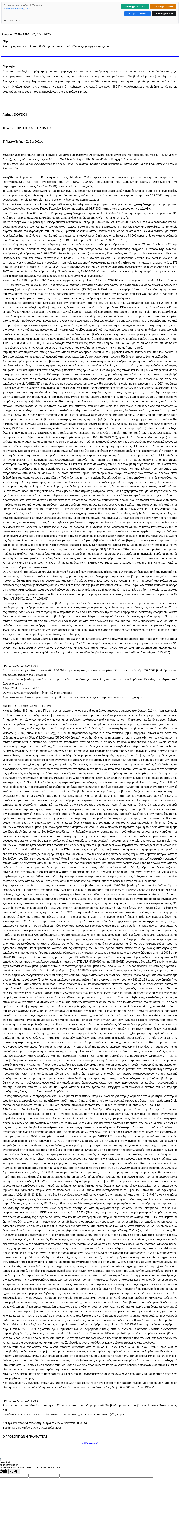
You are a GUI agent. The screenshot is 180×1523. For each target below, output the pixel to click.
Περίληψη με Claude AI (163, 7)
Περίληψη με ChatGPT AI (135, 7)
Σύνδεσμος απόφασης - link (17, 9)
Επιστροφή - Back (12, 20)
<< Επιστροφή (90, 1443)
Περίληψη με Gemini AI (137, 14)
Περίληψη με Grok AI (164, 14)
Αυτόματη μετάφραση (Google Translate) (23, 5)
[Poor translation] (14, 1471)
